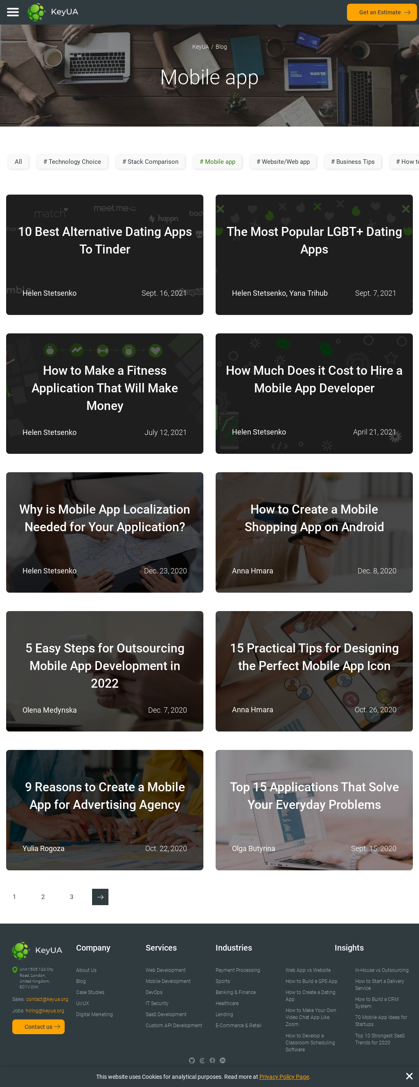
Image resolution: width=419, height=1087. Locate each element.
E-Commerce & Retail (238, 1025)
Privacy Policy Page (284, 1076)
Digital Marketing (94, 1014)
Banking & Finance (236, 992)
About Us (86, 970)
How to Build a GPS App (312, 981)
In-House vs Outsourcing (382, 970)
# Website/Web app (283, 161)
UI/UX (82, 1003)
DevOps (154, 992)
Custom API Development (174, 1025)
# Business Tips (353, 161)
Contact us (38, 1027)
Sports (223, 981)
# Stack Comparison (150, 161)
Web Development (166, 970)
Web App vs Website (308, 970)
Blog (81, 981)
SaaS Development (166, 1014)
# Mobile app (217, 161)
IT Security (157, 1003)
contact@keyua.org (47, 999)
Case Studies (90, 992)
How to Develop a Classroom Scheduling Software (310, 1043)
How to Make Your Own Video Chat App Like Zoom (311, 1017)
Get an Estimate (380, 12)
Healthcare (227, 1003)
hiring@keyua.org (45, 1011)
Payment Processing (238, 970)
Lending (224, 1014)
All (18, 161)
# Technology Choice (72, 161)
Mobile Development (168, 981)
